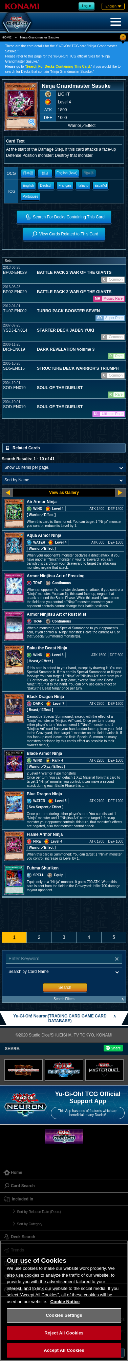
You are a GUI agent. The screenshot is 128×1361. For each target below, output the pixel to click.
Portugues (30, 196)
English (28, 185)
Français (65, 185)
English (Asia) (67, 173)
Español (100, 185)
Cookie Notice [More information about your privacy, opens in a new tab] (65, 1301)
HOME (7, 37)
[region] (64, 1300)
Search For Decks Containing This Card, (58, 66)
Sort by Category (29, 1224)
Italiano (83, 185)
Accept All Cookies (64, 1350)
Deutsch (46, 185)
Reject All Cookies (63, 1332)
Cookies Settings (64, 1315)
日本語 (28, 173)
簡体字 (89, 173)
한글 (45, 173)
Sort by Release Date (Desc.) (39, 1212)
